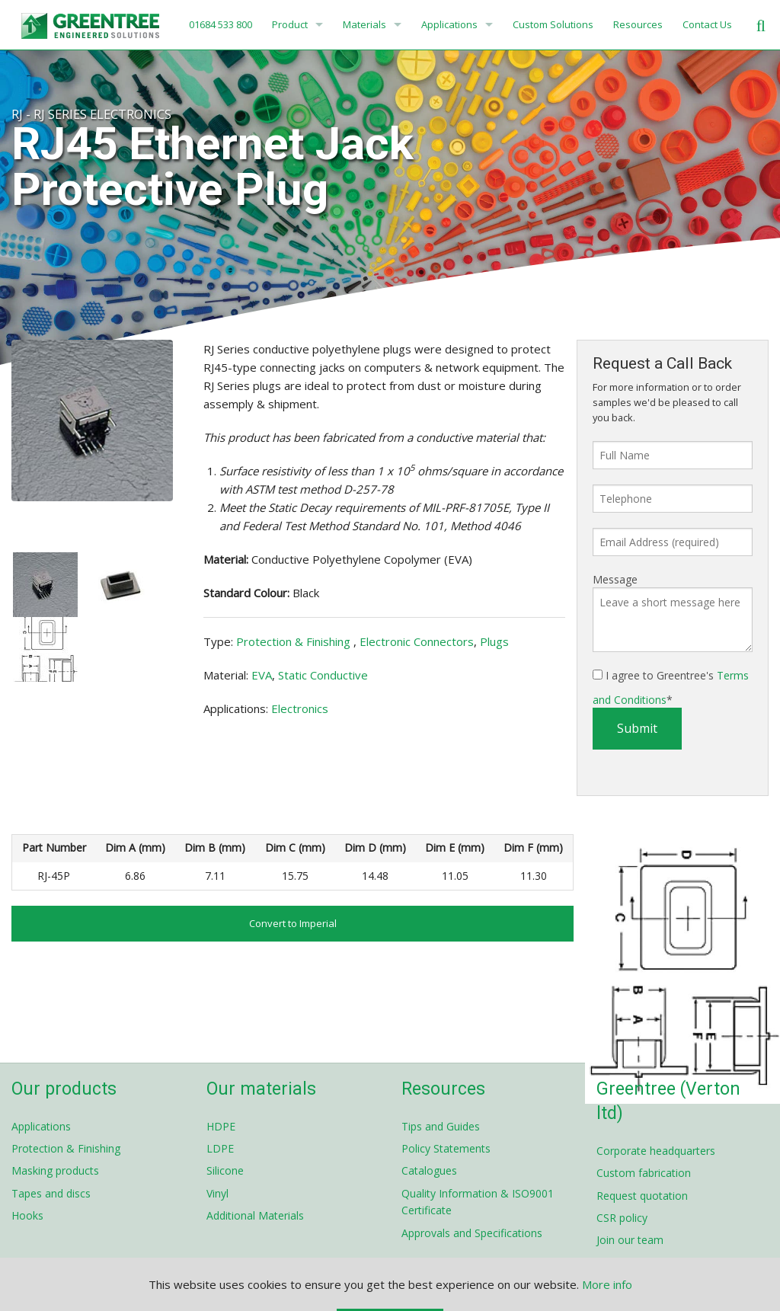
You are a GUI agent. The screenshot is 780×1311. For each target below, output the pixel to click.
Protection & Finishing (294, 641)
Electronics (299, 708)
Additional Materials (255, 1215)
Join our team (629, 1240)
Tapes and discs (51, 1193)
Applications (449, 24)
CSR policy (621, 1217)
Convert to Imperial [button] (293, 923)
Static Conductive (323, 675)
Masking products (55, 1170)
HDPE (220, 1126)
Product (290, 24)
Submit (637, 728)
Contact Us (707, 24)
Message (615, 579)
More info (607, 1284)
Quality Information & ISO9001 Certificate (477, 1201)
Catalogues (429, 1170)
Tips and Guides (440, 1126)
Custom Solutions (553, 24)
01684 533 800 (219, 24)
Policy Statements (446, 1148)
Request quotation (642, 1195)
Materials (364, 24)
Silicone (225, 1170)
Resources (638, 24)
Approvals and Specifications (471, 1233)
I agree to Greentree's (671, 687)
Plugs (494, 641)
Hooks (27, 1215)
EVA (261, 675)
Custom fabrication (643, 1173)
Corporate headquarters (655, 1150)
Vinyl (217, 1193)
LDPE (220, 1148)
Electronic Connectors (417, 641)
